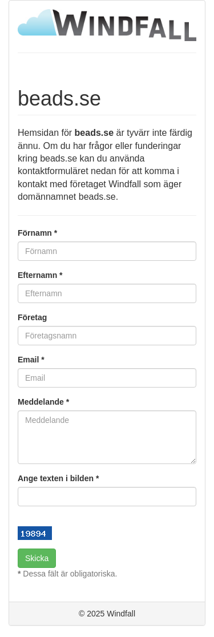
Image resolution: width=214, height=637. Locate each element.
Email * (31, 359)
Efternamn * (40, 275)
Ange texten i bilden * (58, 478)
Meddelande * (43, 401)
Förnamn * (37, 232)
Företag (32, 317)
